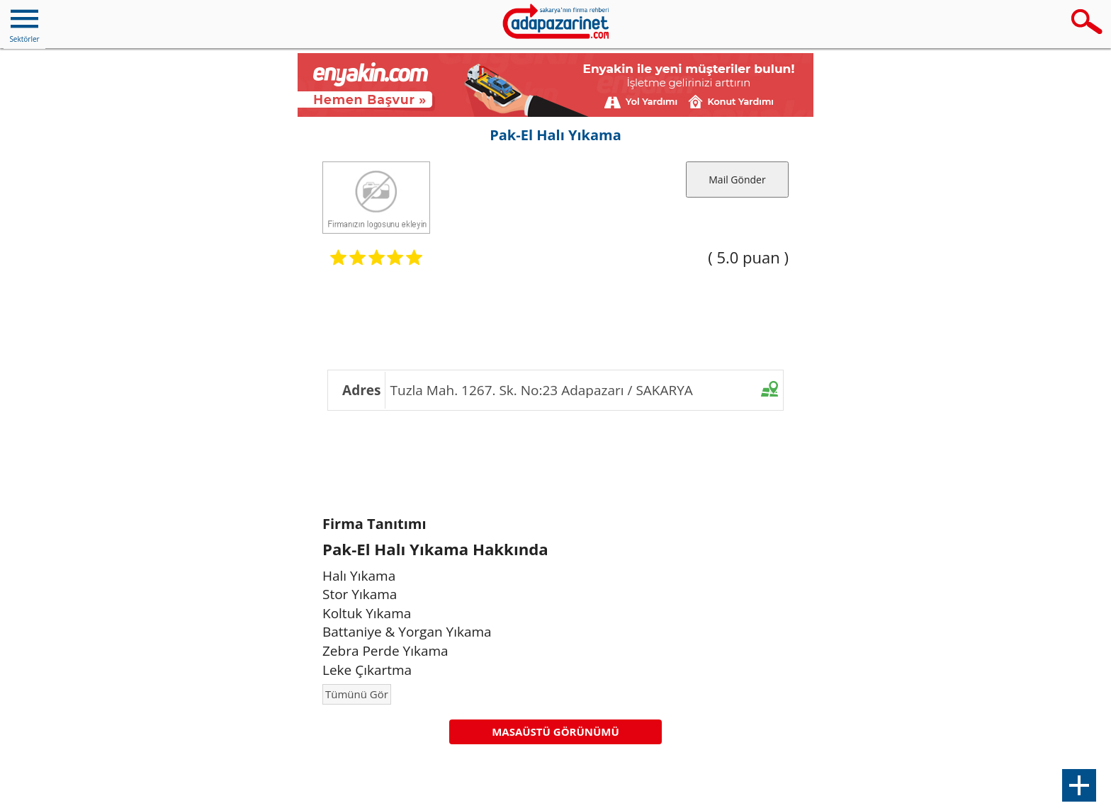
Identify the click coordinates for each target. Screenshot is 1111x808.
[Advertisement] (555, 316)
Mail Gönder (737, 179)
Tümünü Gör (356, 694)
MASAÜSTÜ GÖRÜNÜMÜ (555, 731)
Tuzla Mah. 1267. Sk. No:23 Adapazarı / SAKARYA (541, 390)
